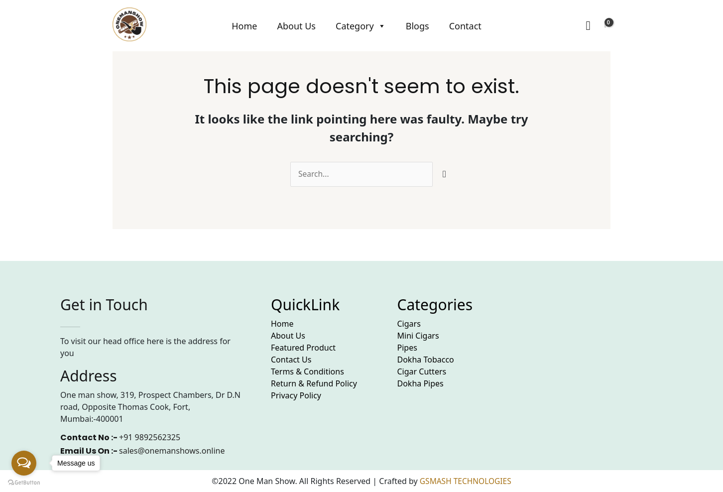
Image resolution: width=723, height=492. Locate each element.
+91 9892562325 (149, 437)
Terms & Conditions (307, 372)
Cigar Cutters (422, 372)
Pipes (407, 348)
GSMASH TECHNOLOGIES (465, 481)
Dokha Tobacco (425, 360)
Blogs (417, 26)
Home (244, 26)
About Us (296, 26)
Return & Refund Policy (314, 383)
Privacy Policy (296, 395)
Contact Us (291, 360)
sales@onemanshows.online (172, 451)
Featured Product (303, 348)
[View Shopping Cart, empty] (605, 26)
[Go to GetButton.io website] (24, 482)
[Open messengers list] (23, 463)
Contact (465, 26)
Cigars (409, 324)
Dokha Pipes (420, 383)
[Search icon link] (588, 26)
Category (361, 26)
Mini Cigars (418, 336)
